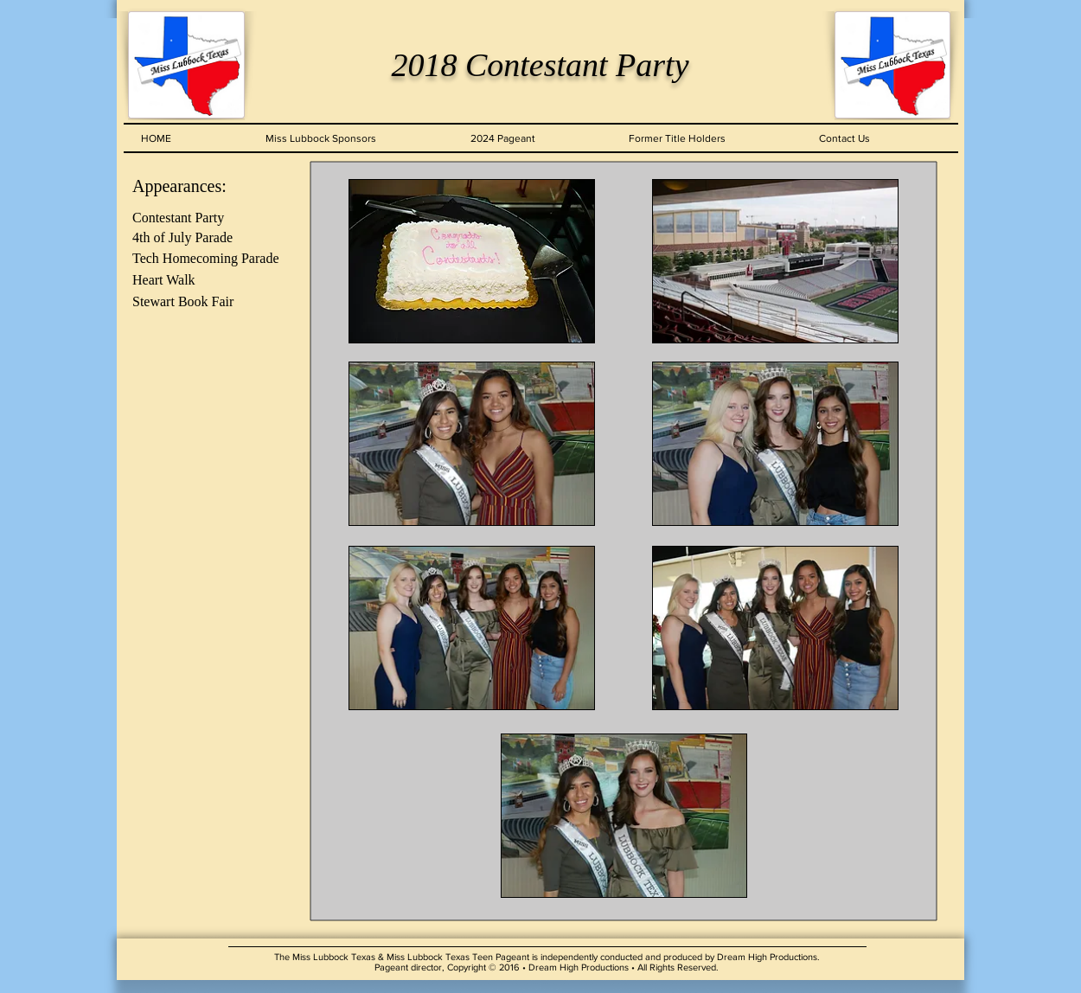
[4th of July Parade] (210, 238)
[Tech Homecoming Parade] (210, 259)
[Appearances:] (210, 186)
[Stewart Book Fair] (210, 302)
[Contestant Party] (210, 218)
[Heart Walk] (210, 280)
